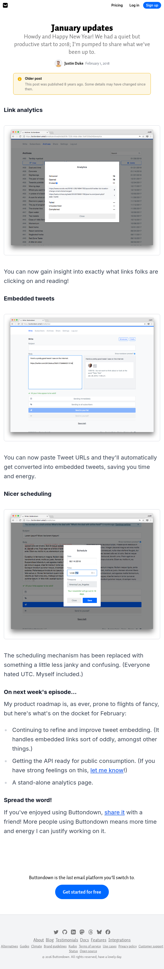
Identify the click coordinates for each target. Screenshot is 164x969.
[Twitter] (56, 931)
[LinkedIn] (73, 931)
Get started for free (82, 891)
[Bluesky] (99, 931)
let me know (106, 770)
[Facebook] (107, 931)
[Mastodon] (82, 931)
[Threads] (90, 931)
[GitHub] (64, 931)
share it (114, 812)
